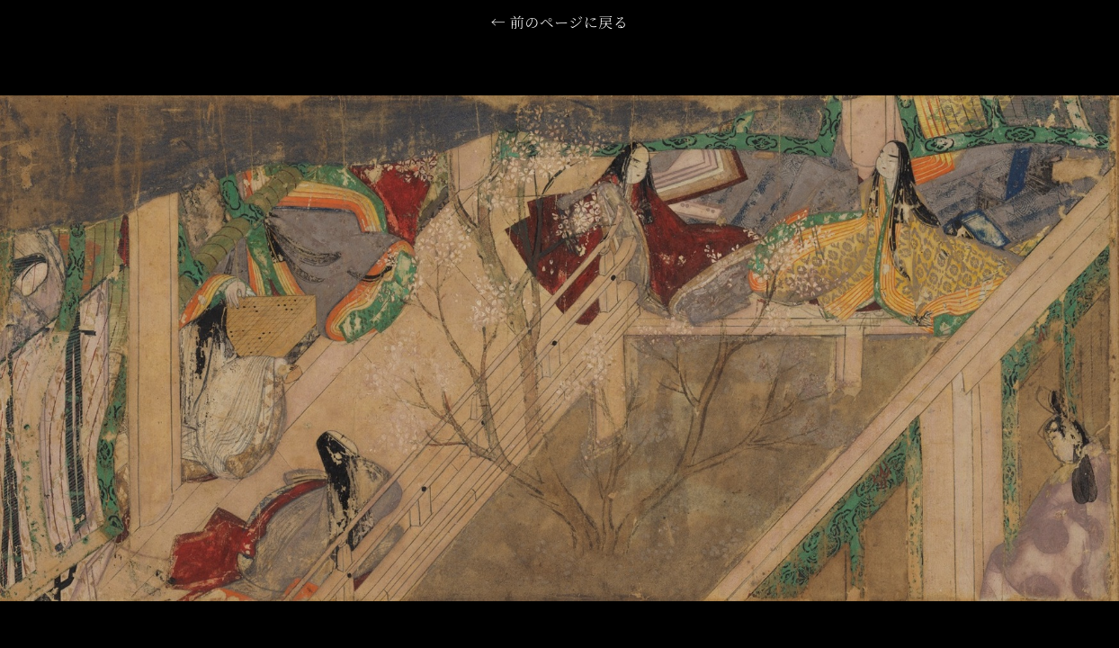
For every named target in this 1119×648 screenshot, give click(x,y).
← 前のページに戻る (559, 24)
